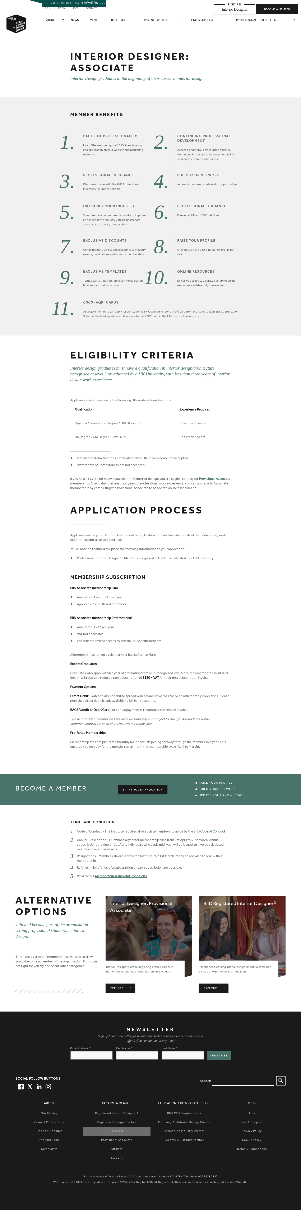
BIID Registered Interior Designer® (239, 904)
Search (205, 1081)
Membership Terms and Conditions (121, 876)
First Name (124, 1048)
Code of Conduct (212, 832)
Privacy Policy (251, 1131)
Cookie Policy (251, 1140)
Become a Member (116, 1103)
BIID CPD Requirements (184, 1113)
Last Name (170, 1048)
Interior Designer (234, 9)
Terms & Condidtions (252, 1149)
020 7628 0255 (208, 1177)
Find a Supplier (252, 1122)
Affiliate (117, 1149)
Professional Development (257, 20)
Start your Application (143, 790)
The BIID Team (49, 1140)
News (75, 20)
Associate (117, 1131)
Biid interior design (72, 3)
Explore (122, 988)
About (51, 20)
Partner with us (156, 20)
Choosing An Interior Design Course (184, 1122)
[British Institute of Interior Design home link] (16, 29)
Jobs (76, 8)
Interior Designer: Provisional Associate (141, 908)
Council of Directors (49, 1122)
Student (117, 1158)
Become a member (277, 9)
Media (62, 8)
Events (93, 20)
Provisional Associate (214, 479)
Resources (119, 20)
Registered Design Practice (117, 1122)
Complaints (49, 1149)
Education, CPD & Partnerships (184, 1103)
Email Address (80, 1048)
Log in (47, 8)
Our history (49, 1113)
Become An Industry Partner (184, 1131)
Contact (91, 8)
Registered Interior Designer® (116, 1113)
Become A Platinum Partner (184, 1140)
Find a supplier (202, 20)
